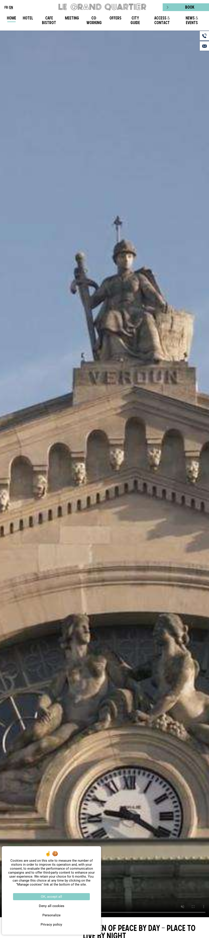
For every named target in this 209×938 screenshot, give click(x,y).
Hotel (28, 18)
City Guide (135, 20)
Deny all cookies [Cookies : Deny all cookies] (51, 906)
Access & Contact (162, 20)
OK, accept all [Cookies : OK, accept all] (51, 896)
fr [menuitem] (6, 7)
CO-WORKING (94, 20)
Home (11, 18)
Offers (115, 18)
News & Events (192, 20)
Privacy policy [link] (51, 924)
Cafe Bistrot (49, 20)
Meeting (72, 18)
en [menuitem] (11, 7)
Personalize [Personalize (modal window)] (51, 915)
